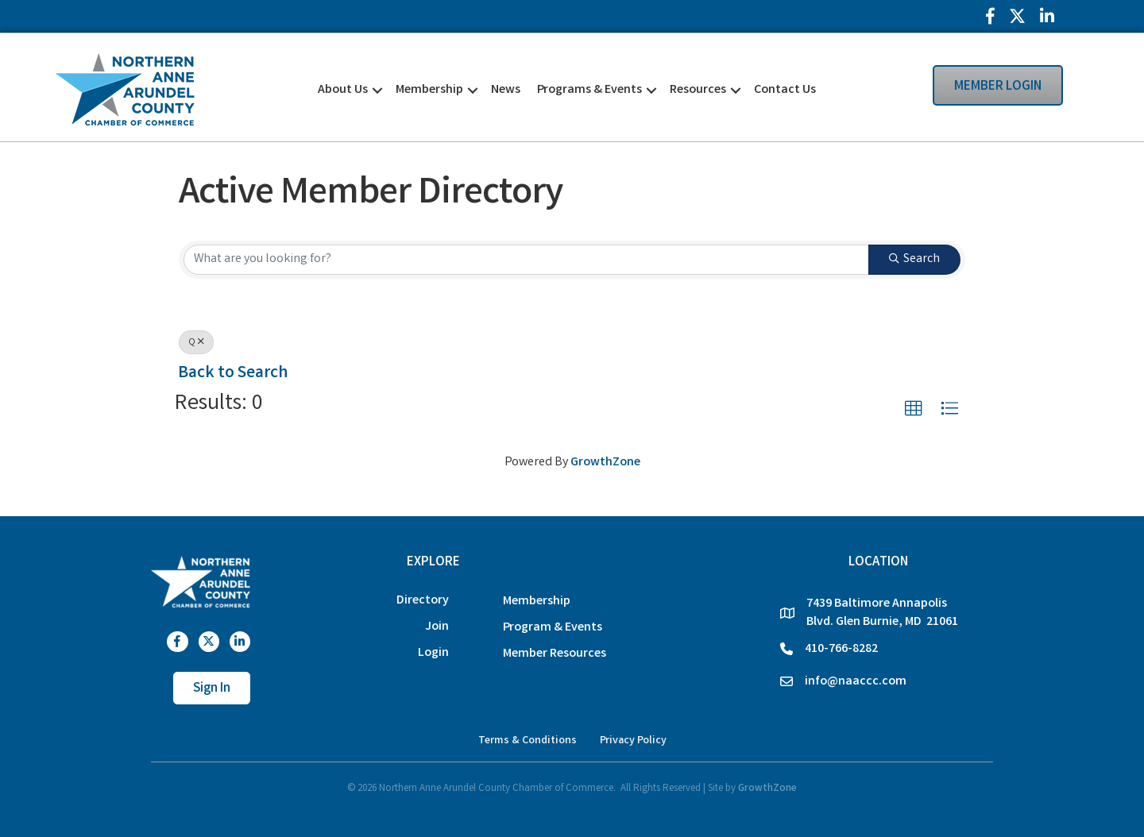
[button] (914, 409)
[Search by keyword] (526, 260)
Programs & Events (589, 90)
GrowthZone (605, 462)
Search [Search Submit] (914, 259)
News (505, 90)
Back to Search (233, 373)
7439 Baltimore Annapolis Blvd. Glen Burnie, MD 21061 (882, 613)
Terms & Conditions (527, 741)
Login (433, 653)
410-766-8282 (841, 649)
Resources (698, 90)
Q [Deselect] (196, 342)
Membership (429, 90)
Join (437, 627)
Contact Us (785, 90)
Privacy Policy (633, 741)
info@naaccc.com (855, 682)
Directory (422, 601)
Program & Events (552, 628)
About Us (343, 90)
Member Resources (554, 654)
